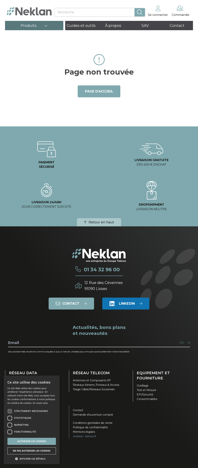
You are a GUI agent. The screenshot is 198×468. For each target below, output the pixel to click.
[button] (31, 459)
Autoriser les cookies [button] (31, 441)
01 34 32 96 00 (101, 269)
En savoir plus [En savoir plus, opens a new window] (40, 403)
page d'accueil (99, 91)
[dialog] (32, 420)
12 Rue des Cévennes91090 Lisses (103, 285)
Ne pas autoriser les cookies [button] (31, 450)
